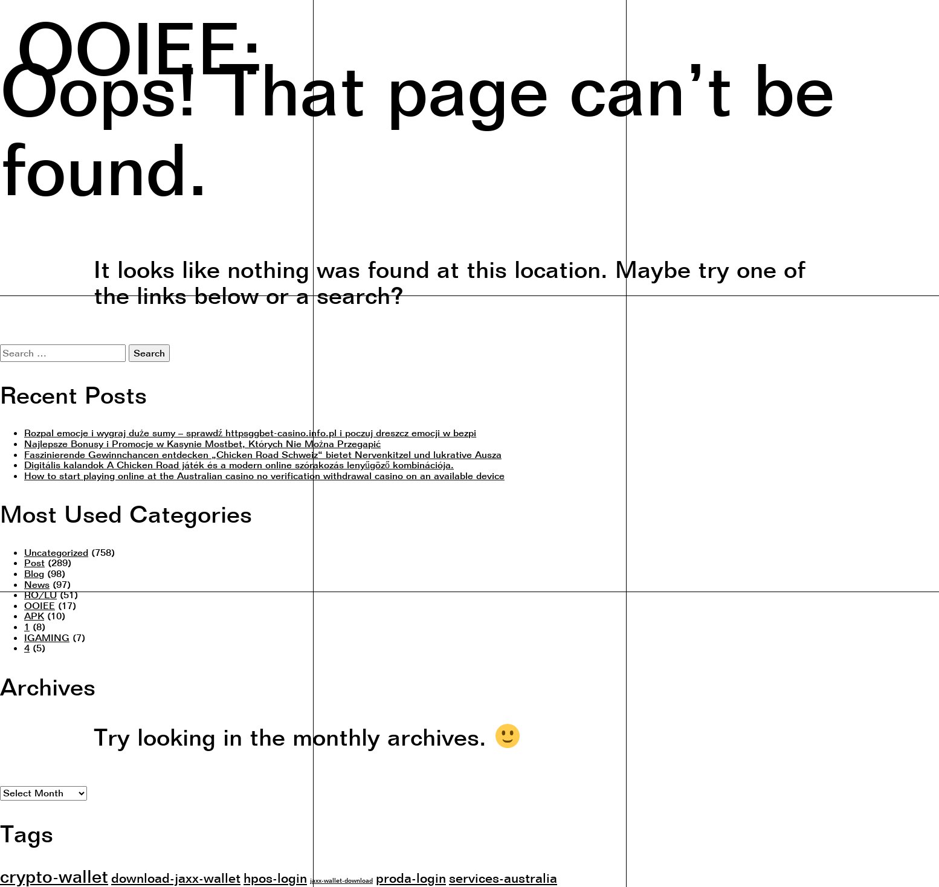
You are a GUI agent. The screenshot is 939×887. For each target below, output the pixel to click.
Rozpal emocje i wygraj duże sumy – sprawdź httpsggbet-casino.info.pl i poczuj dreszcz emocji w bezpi (250, 433)
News (37, 584)
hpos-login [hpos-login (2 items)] (275, 877)
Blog (34, 573)
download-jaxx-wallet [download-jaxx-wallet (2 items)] (175, 877)
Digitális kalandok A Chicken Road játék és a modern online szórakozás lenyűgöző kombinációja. (239, 465)
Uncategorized (56, 552)
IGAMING (46, 637)
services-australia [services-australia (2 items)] (503, 877)
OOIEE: (139, 44)
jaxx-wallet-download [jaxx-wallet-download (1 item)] (341, 880)
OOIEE (39, 605)
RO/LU (40, 595)
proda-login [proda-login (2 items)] (411, 877)
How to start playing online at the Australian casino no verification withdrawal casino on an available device (264, 475)
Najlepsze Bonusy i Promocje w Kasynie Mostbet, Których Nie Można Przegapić (202, 443)
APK (34, 616)
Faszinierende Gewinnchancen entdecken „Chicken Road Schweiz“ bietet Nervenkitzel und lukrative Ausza (263, 454)
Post (34, 562)
